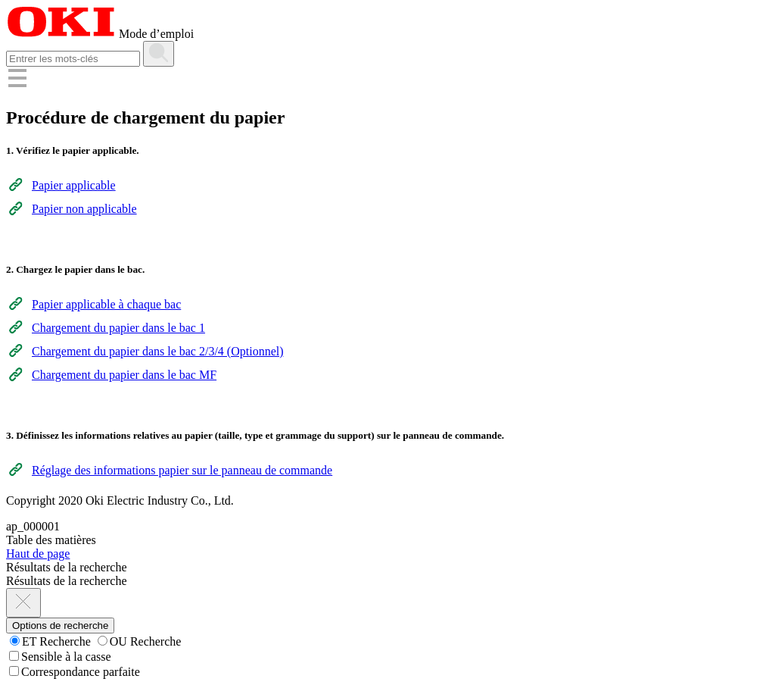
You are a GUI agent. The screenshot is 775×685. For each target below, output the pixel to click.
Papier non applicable (84, 208)
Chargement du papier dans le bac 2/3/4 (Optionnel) (158, 351)
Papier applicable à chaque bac (106, 304)
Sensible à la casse (60, 656)
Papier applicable (74, 185)
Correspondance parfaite (74, 671)
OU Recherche (140, 641)
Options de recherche (60, 625)
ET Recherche (50, 641)
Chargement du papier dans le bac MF (124, 374)
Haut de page (38, 553)
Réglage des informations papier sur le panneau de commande (182, 470)
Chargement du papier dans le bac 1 (118, 327)
